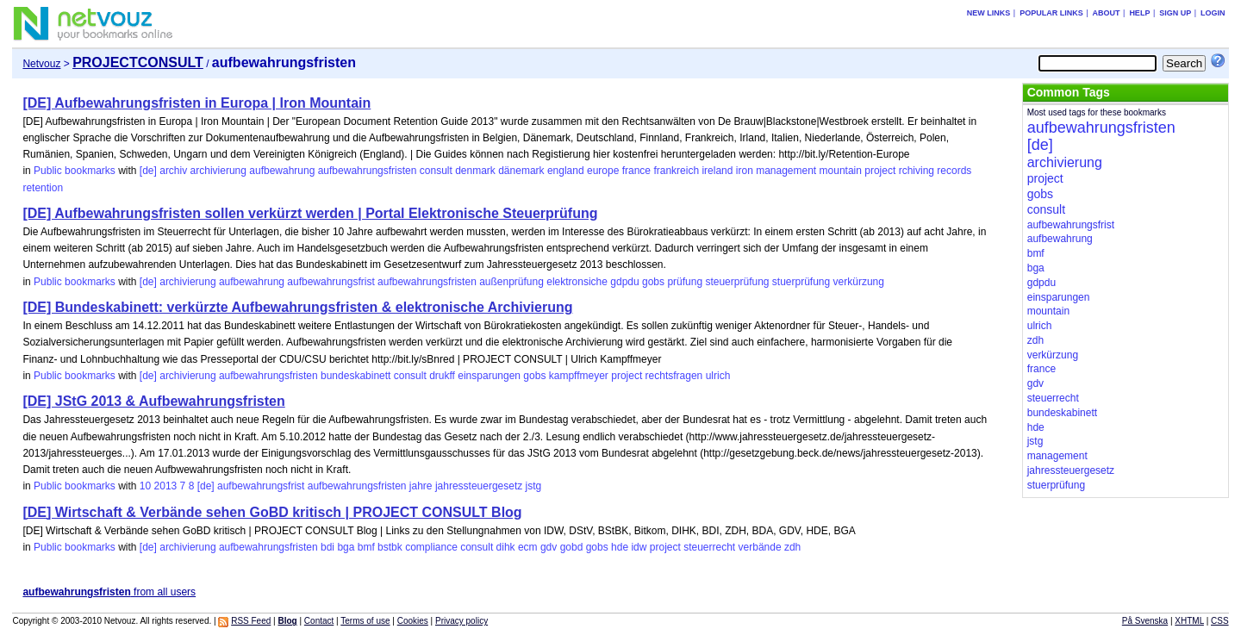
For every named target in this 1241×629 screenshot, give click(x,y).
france (636, 171)
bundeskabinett (355, 376)
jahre (421, 486)
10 (145, 486)
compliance (431, 547)
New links (989, 13)
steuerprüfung (737, 282)
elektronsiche (577, 282)
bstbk (389, 547)
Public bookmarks (74, 171)
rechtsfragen (674, 376)
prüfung (684, 282)
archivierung (218, 171)
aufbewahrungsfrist (330, 282)
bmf (366, 547)
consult (436, 171)
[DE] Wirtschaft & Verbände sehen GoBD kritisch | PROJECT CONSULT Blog (271, 512)
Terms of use (365, 621)
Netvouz (41, 64)
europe (603, 171)
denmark (475, 171)
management (786, 171)
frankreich (676, 171)
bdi (327, 547)
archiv (173, 171)
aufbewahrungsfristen (367, 171)
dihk (505, 547)
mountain (841, 171)
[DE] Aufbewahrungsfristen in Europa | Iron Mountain (196, 103)
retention (42, 188)
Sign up (1175, 13)
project (879, 171)
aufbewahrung (282, 171)
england (565, 171)
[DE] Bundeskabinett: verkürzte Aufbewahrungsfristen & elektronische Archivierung (297, 307)
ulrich (718, 376)
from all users (109, 592)
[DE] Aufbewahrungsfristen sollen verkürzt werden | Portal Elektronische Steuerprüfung (309, 213)
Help (1139, 13)
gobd (571, 547)
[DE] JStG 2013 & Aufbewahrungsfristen (153, 401)
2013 (166, 486)
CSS (1220, 621)
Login (1212, 13)
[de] (148, 171)
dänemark (521, 171)
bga (345, 547)
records (954, 171)
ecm (528, 547)
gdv (548, 547)
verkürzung (858, 282)
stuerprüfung (801, 282)
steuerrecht (709, 547)
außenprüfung (511, 282)
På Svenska (1145, 621)
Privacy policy (461, 621)
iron (744, 171)
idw (638, 547)
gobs (653, 282)
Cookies (412, 621)
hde (619, 547)
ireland (717, 171)
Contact (319, 621)
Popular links (1051, 13)
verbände (760, 547)
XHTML (1189, 621)
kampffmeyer (578, 376)
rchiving (916, 171)
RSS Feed (251, 621)
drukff (442, 376)
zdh (792, 547)
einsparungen (489, 376)
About (1106, 13)
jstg (534, 486)
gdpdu (624, 282)
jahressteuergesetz (478, 486)
